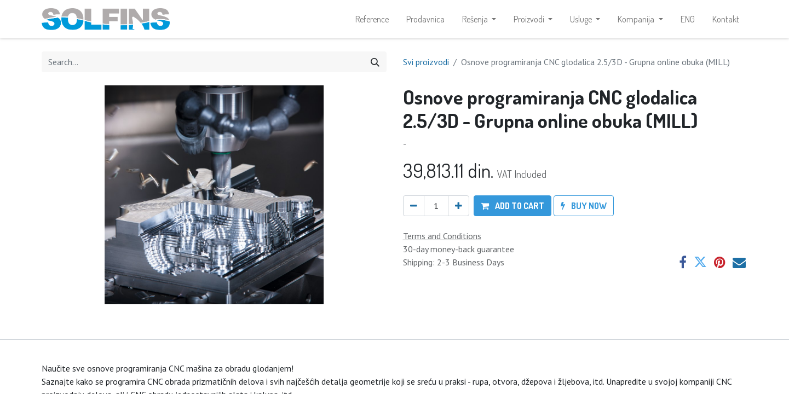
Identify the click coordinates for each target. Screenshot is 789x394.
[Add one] (458, 207)
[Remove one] (413, 207)
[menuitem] (372, 20)
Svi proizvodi (426, 62)
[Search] (375, 63)
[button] (512, 207)
